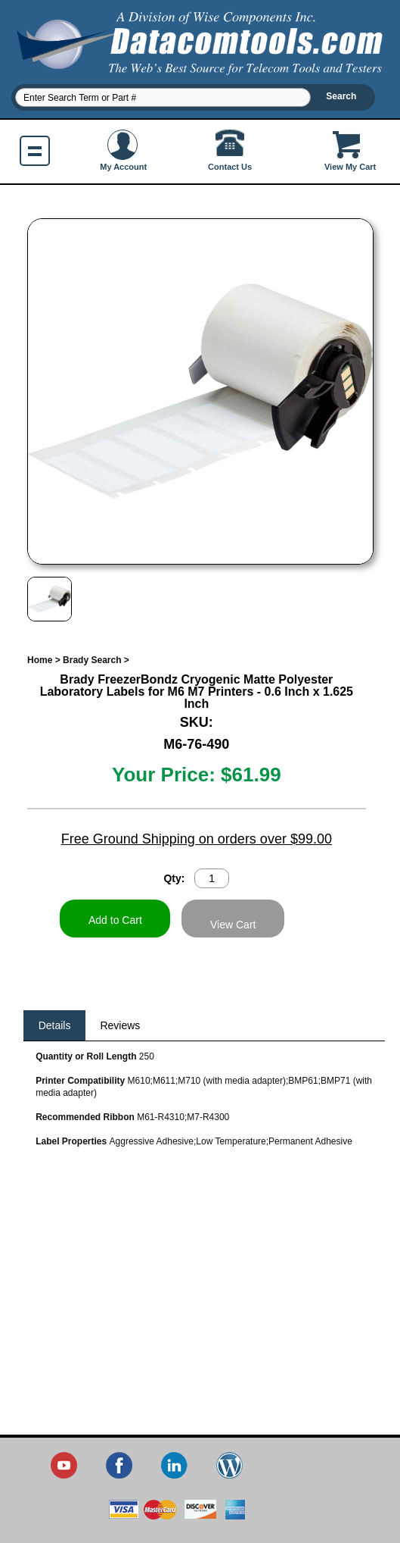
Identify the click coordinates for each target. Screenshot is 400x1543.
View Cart (233, 925)
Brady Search (92, 660)
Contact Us (230, 150)
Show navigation (35, 151)
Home (39, 660)
